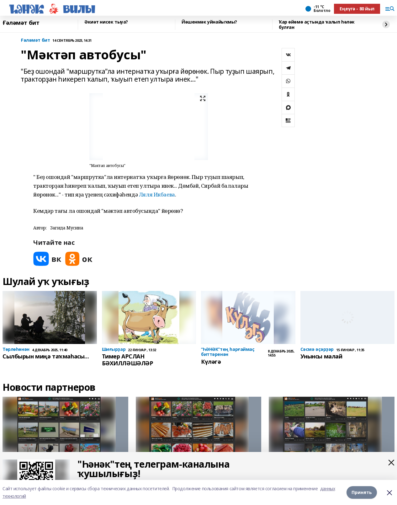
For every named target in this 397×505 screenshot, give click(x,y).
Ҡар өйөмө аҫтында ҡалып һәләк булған (317, 24)
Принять (362, 492)
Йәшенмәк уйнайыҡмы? (209, 22)
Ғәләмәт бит (21, 22)
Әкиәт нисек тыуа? (106, 22)
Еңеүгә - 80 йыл (357, 9)
